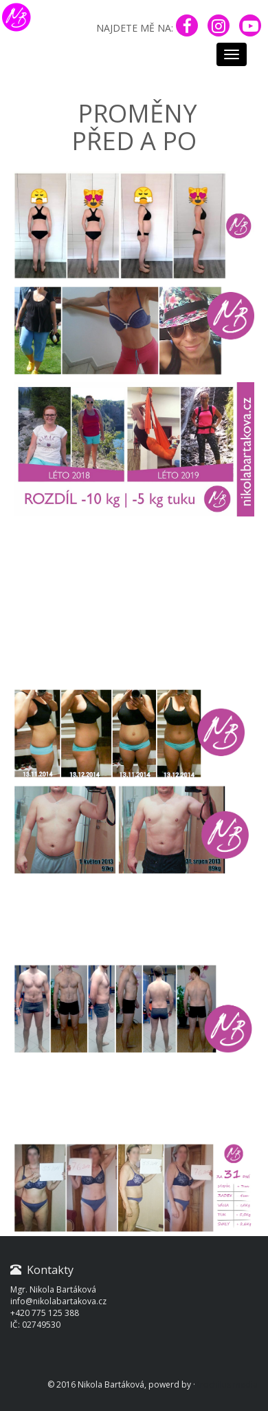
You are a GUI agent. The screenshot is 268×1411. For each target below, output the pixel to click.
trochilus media (227, 1384)
